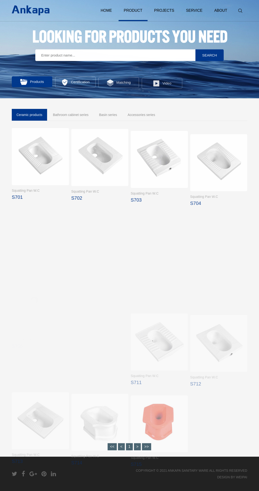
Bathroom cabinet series (71, 115)
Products (32, 83)
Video (162, 86)
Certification (75, 83)
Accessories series (141, 115)
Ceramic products (29, 115)
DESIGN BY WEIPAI (232, 477)
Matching (118, 84)
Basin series (108, 115)
